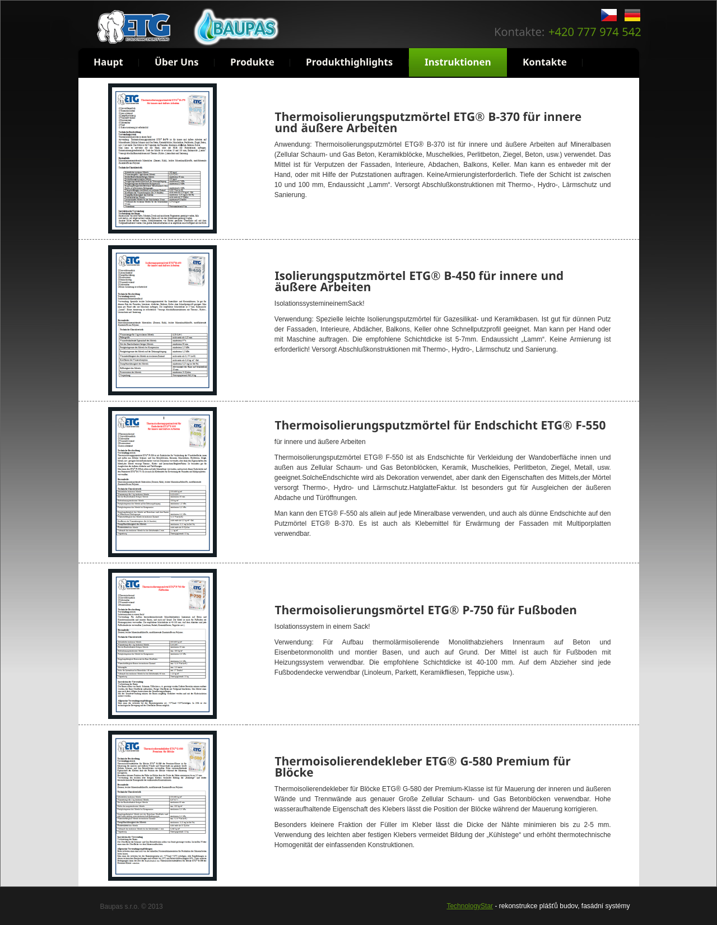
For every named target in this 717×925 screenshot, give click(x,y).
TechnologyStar (469, 906)
